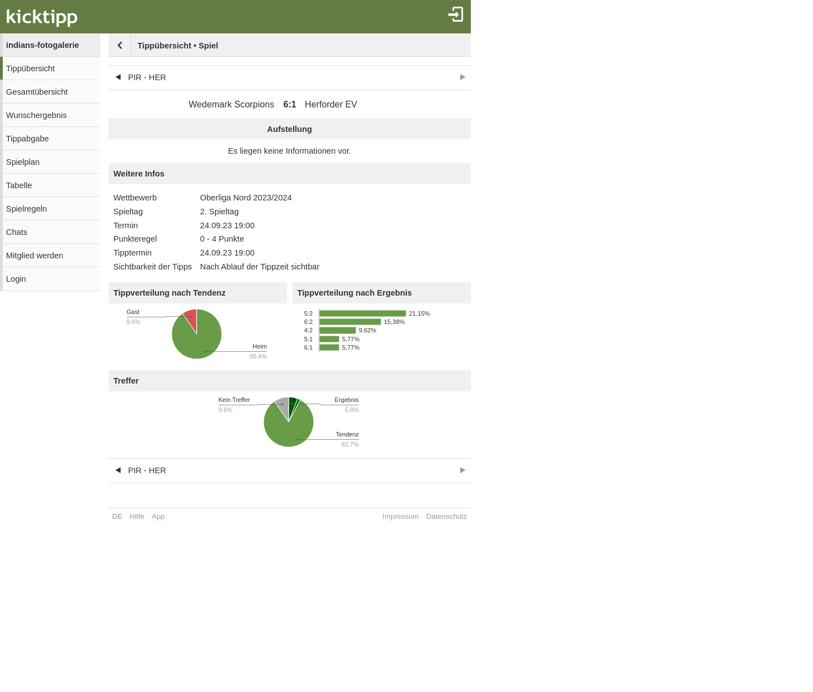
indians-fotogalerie (42, 45)
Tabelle (19, 185)
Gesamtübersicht (37, 91)
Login (16, 278)
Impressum (400, 516)
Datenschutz (446, 516)
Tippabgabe (27, 138)
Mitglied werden (35, 255)
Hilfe (137, 516)
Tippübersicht (30, 68)
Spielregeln (26, 208)
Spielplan (23, 162)
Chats (16, 232)
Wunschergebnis (36, 115)
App (158, 516)
